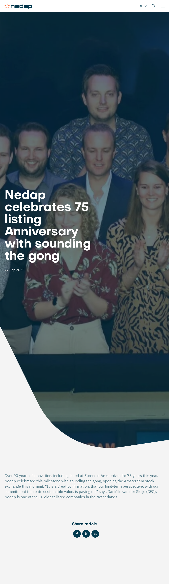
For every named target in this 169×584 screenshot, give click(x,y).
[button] (153, 6)
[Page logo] (18, 6)
